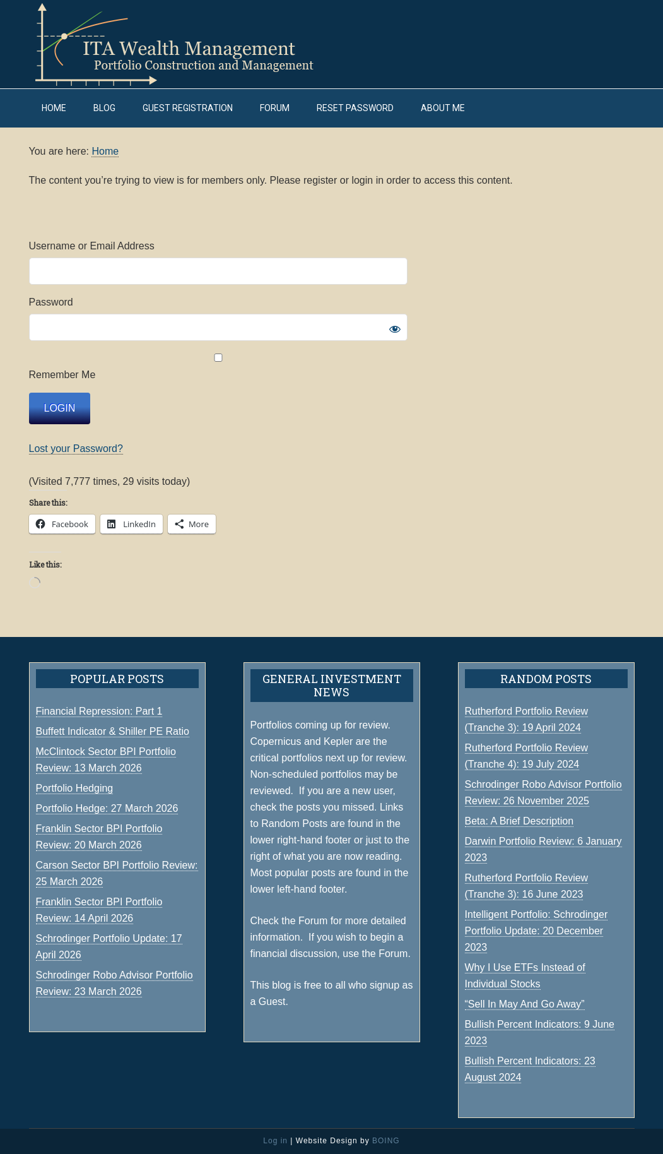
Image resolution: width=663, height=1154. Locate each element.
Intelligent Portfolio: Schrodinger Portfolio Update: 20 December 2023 (536, 931)
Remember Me (218, 367)
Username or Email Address (92, 246)
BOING (386, 1140)
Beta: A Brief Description (519, 821)
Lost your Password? (76, 448)
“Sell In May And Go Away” (525, 1004)
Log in (275, 1140)
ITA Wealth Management (186, 44)
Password (51, 302)
